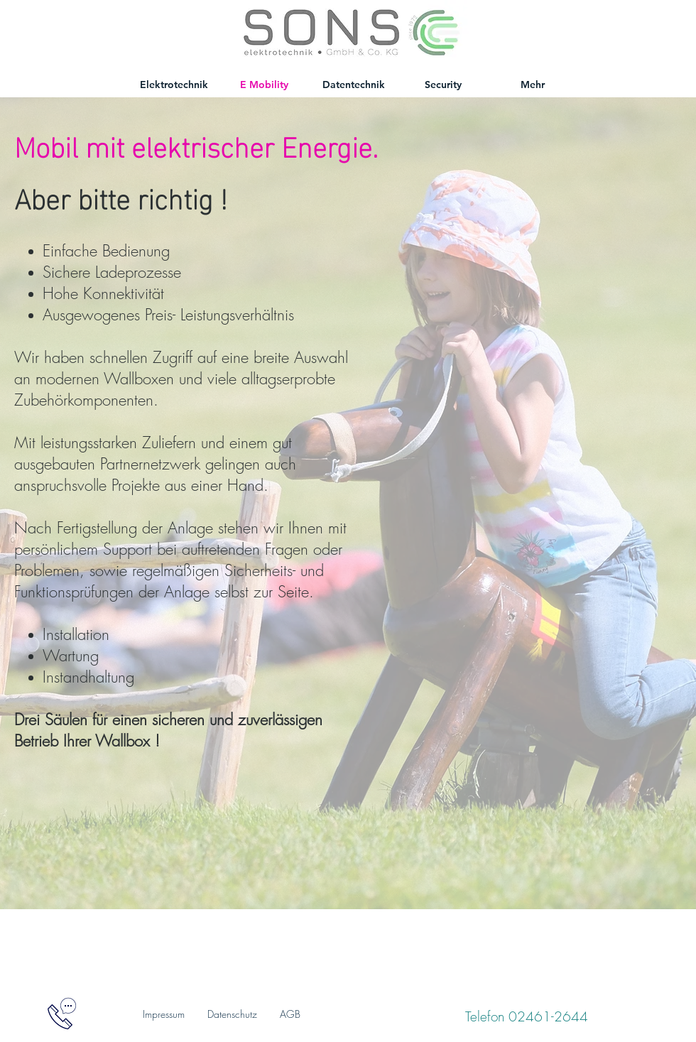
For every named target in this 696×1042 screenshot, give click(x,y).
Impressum (164, 1014)
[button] (62, 1013)
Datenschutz (232, 1014)
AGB (290, 1014)
